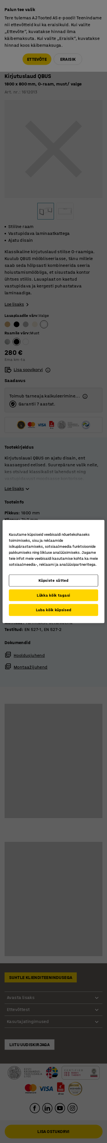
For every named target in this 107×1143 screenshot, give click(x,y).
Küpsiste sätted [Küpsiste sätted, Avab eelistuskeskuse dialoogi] (53, 580)
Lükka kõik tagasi (53, 595)
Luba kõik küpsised (53, 610)
